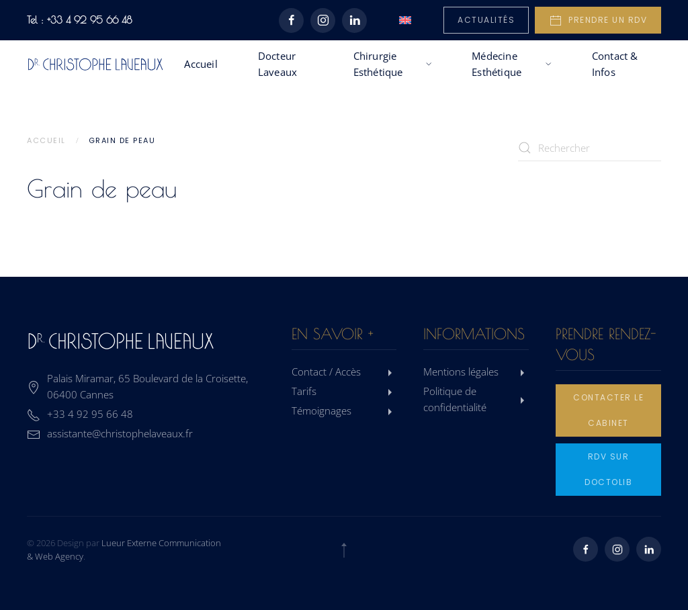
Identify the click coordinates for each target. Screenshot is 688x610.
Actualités (486, 20)
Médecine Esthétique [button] (512, 64)
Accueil (200, 64)
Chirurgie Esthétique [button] (392, 64)
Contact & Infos (615, 64)
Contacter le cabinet (608, 410)
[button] (344, 550)
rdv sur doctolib (608, 469)
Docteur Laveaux (277, 64)
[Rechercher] (590, 147)
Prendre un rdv (598, 21)
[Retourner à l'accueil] (95, 63)
